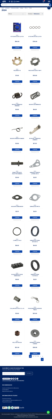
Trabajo (21, 8)
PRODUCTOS (7, 8)
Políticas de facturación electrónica (42, 414)
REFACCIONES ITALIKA (15, 8)
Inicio (3, 8)
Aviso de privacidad (6, 414)
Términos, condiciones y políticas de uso (18, 414)
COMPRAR (17, 47)
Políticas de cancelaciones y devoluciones (26, 415)
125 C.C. (26, 8)
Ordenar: (30, 13)
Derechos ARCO (31, 414)
